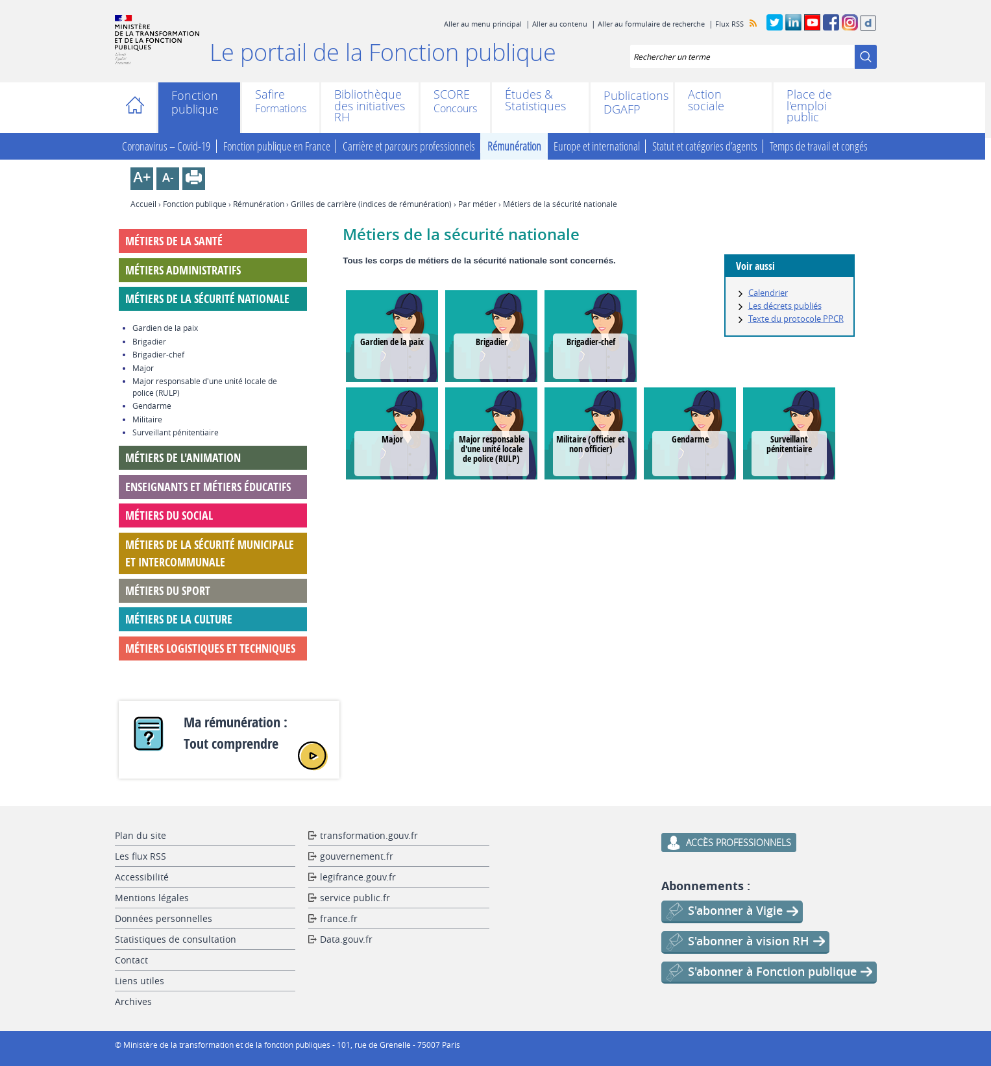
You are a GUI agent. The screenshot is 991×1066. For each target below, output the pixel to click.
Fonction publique (195, 102)
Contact (131, 960)
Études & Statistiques (535, 100)
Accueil (139, 108)
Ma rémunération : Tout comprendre (236, 732)
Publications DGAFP (631, 102)
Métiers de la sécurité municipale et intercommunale (209, 553)
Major (392, 439)
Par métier (477, 204)
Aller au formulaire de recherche (651, 24)
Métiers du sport (167, 591)
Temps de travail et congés (819, 146)
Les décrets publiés (785, 305)
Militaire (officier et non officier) (590, 444)
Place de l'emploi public (809, 106)
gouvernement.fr (356, 856)
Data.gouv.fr (346, 939)
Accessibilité (142, 877)
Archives (133, 1001)
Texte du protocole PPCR (796, 318)
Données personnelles (163, 918)
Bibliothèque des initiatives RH (369, 106)
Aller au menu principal (483, 24)
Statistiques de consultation (175, 939)
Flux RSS (729, 24)
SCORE (452, 95)
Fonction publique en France (276, 146)
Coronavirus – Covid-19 (166, 146)
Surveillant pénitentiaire (789, 444)
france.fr (339, 918)
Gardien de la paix (392, 341)
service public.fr (355, 897)
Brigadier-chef (591, 341)
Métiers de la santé (174, 241)
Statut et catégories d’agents (704, 146)
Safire (270, 95)
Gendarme (690, 439)
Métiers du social (169, 515)
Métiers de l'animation (183, 458)
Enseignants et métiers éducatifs (208, 487)
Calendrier (768, 292)
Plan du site (140, 835)
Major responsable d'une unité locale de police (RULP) (491, 449)
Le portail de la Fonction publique (383, 51)
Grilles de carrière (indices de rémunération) (371, 204)
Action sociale (706, 100)
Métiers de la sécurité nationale (207, 299)
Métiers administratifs (183, 270)
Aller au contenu (559, 24)
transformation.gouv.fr (369, 835)
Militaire (147, 419)
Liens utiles (139, 981)
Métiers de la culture (178, 619)
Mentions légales (152, 897)
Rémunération (514, 146)
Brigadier (492, 341)
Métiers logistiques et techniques (210, 648)
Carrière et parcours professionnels (409, 146)
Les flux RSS (140, 856)
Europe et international (597, 146)
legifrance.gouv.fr (358, 877)
